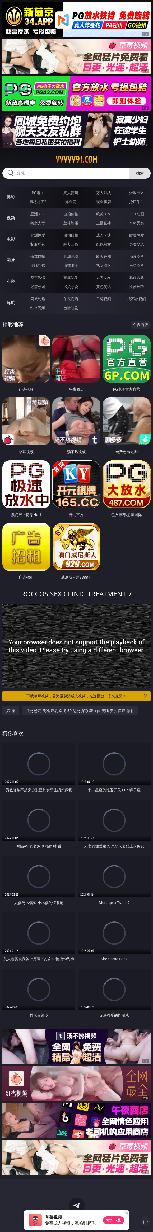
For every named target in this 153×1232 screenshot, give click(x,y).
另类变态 (136, 244)
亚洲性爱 (37, 235)
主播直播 (103, 222)
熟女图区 (103, 265)
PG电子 (38, 192)
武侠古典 (136, 277)
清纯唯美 (70, 265)
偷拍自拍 (70, 235)
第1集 (11, 710)
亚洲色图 (70, 256)
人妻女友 (103, 277)
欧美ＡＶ (103, 213)
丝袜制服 (70, 222)
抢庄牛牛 (136, 201)
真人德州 (70, 192)
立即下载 (113, 1220)
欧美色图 (103, 256)
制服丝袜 (37, 244)
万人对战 (103, 192)
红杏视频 (37, 307)
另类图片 (136, 265)
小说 (11, 281)
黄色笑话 (103, 286)
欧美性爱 (136, 235)
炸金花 (70, 201)
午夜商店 (70, 298)
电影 (11, 239)
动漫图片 (136, 256)
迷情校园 (37, 286)
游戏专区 (136, 192)
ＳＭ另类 (136, 222)
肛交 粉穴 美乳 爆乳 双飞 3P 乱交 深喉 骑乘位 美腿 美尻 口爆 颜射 (80, 710)
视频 (11, 218)
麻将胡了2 (37, 201)
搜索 (140, 173)
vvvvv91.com (76, 159)
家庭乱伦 (70, 277)
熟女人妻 (37, 222)
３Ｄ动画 (136, 213)
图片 (11, 260)
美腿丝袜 (37, 265)
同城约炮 (37, 298)
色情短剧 (70, 307)
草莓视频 (103, 298)
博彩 (11, 196)
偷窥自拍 (37, 256)
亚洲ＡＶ (37, 213)
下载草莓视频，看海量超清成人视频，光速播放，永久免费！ (87, 696)
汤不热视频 (136, 298)
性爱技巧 (136, 286)
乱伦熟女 (103, 244)
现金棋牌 (103, 201)
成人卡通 (103, 235)
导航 (11, 302)
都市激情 (37, 277)
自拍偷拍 (70, 213)
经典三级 (70, 244)
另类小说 (70, 286)
